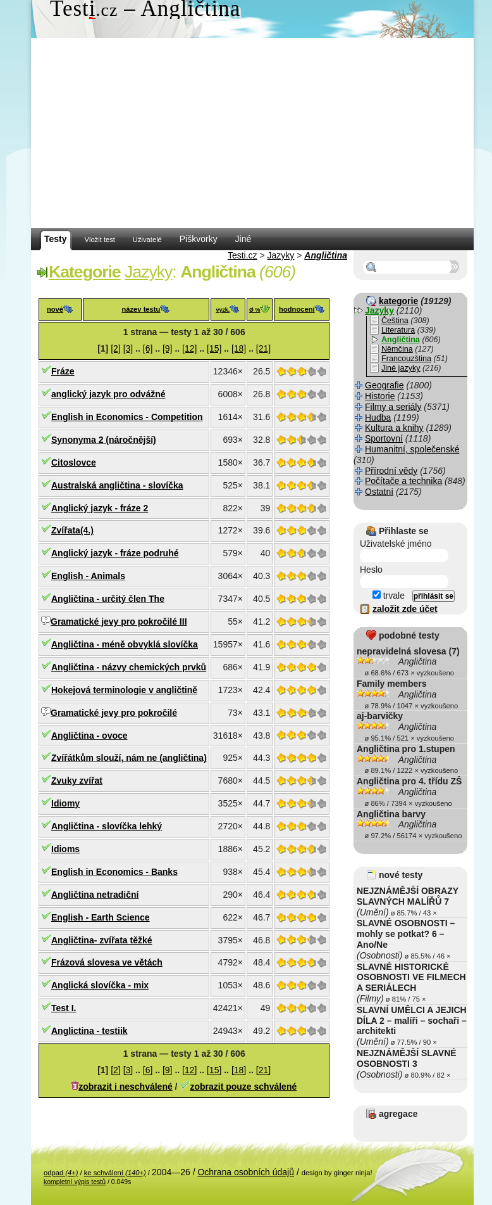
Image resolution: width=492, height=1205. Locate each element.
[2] (116, 348)
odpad (61, 1172)
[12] (189, 348)
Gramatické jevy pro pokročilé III (119, 621)
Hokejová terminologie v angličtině (124, 690)
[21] (263, 348)
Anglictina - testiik (89, 1031)
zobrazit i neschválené (125, 1086)
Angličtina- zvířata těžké (101, 940)
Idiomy (65, 803)
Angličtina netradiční (94, 894)
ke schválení (115, 1172)
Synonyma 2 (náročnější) (103, 440)
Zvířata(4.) (72, 530)
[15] (214, 348)
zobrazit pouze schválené (243, 1086)
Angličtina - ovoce (89, 735)
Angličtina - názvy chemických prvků (128, 667)
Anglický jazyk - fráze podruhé (115, 553)
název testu (140, 309)
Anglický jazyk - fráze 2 (99, 508)
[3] (128, 348)
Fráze (63, 371)
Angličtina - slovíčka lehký (106, 826)
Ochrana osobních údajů (245, 1172)
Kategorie (85, 271)
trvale (388, 595)
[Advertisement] (252, 133)
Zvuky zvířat (76, 780)
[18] (238, 348)
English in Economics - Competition (127, 417)
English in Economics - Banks (114, 872)
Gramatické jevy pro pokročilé (114, 713)
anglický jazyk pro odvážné (108, 394)
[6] (148, 348)
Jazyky (281, 255)
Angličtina (325, 255)
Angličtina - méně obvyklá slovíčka (124, 644)
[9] (168, 348)
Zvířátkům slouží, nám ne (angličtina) (129, 758)
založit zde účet (405, 609)
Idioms (65, 849)
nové (55, 309)
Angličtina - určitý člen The (107, 599)
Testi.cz (242, 255)
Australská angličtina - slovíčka (117, 485)
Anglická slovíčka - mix (100, 985)
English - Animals (88, 576)
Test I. (63, 1008)
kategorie (398, 301)
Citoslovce (73, 462)
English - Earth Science (100, 917)
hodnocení (297, 309)
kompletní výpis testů (75, 1181)
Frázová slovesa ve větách (107, 962)
